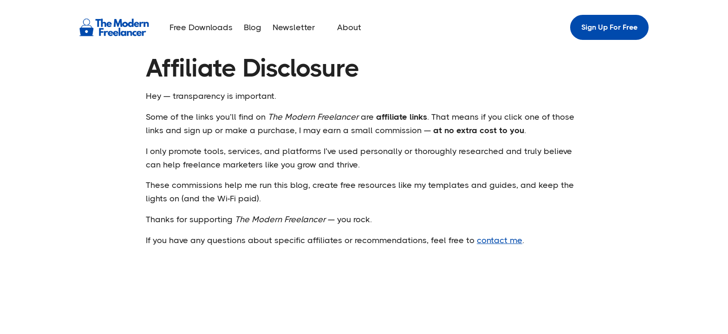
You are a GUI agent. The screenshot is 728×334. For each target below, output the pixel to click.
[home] (114, 27)
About (349, 27)
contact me (499, 240)
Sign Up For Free (609, 27)
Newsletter (294, 27)
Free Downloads (201, 27)
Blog (252, 27)
